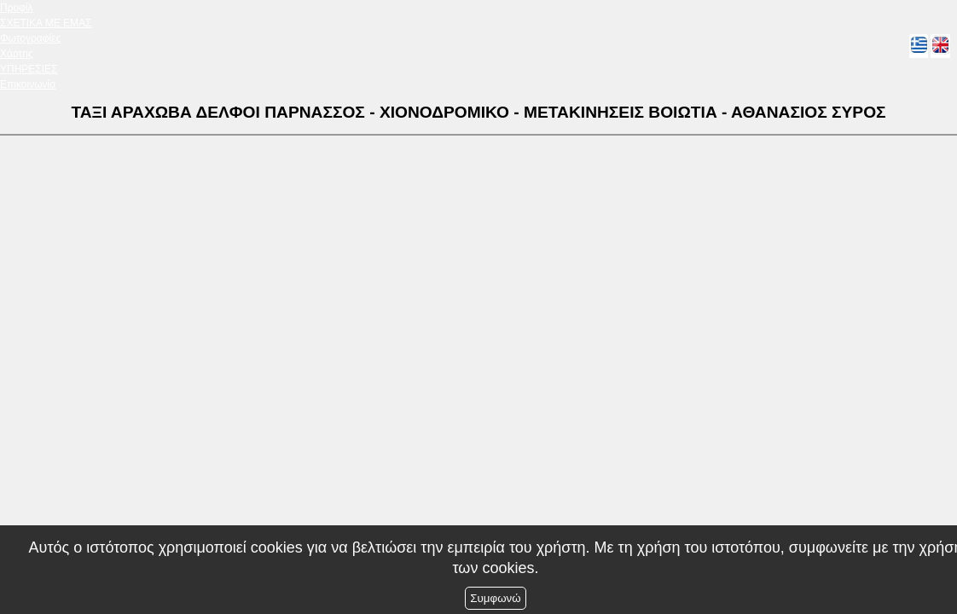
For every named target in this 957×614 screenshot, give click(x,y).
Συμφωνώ (495, 598)
